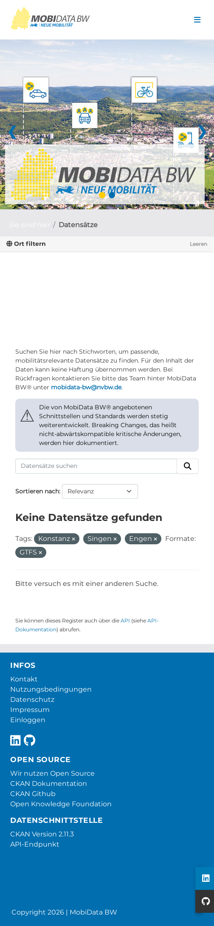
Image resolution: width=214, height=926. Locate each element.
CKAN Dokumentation (48, 784)
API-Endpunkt (34, 844)
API (125, 620)
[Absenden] (188, 466)
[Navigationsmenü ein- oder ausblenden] (197, 19)
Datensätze (78, 225)
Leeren (198, 244)
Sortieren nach (37, 491)
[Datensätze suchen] (96, 466)
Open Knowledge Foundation (61, 804)
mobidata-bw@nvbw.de (86, 387)
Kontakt (24, 679)
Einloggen (27, 720)
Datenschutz (32, 699)
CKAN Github (33, 794)
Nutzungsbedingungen (51, 689)
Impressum (30, 710)
